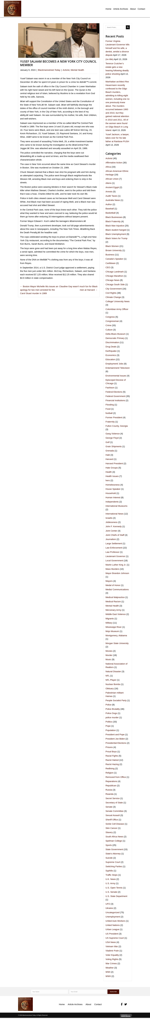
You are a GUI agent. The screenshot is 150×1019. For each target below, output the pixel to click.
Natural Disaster (113, 671)
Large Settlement (114, 543)
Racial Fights (112, 756)
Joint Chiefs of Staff (115, 535)
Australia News (113, 200)
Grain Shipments (114, 446)
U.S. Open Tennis (114, 887)
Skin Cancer (111, 828)
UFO (108, 904)
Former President (114, 417)
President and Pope (115, 734)
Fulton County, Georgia (117, 426)
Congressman (112, 321)
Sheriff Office (112, 819)
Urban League (112, 929)
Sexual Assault (113, 815)
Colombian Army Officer (117, 309)
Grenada (110, 450)
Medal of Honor (113, 585)
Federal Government (115, 396)
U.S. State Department (116, 896)
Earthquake (111, 351)
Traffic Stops (111, 875)
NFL (108, 675)
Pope (108, 726)
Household (111, 493)
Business (110, 254)
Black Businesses (114, 217)
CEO (108, 267)
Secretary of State (114, 802)
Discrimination (112, 342)
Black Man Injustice (115, 225)
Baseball (110, 208)
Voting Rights (112, 959)
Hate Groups (112, 467)
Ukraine (109, 908)
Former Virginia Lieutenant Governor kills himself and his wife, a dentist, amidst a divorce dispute (117, 48)
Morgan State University (117, 643)
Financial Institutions (115, 400)
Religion (109, 773)
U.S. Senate (111, 892)
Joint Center (111, 531)
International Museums (116, 506)
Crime (108, 325)
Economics (111, 355)
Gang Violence (113, 433)
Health (109, 472)
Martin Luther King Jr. (116, 565)
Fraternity (110, 421)
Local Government (114, 560)
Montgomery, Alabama (116, 635)
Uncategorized (112, 912)
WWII (108, 976)
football (109, 413)
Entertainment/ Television (118, 368)
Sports (109, 845)
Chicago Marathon (114, 276)
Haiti (108, 455)
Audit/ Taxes (111, 196)
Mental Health (77, 70)
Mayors (109, 581)
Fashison (110, 387)
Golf (107, 442)
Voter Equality (112, 955)
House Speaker (113, 489)
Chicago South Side (115, 284)
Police (108, 704)
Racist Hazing (112, 764)
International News (114, 514)
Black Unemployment (116, 234)
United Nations (113, 925)
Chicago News (112, 280)
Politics (109, 721)
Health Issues (112, 476)
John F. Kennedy (114, 526)
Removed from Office (116, 777)
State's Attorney (113, 853)
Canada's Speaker (114, 259)
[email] (87, 991)
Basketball (111, 213)
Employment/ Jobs (114, 363)
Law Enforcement (114, 547)
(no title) (109, 59)
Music (108, 659)
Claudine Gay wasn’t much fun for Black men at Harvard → (78, 288)
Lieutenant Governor (115, 556)
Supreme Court (113, 862)
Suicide (109, 858)
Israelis (109, 518)
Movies (109, 651)
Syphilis (109, 870)
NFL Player (111, 680)
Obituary (110, 688)
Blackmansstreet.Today (49, 70)
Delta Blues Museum (115, 334)
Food (108, 409)
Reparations (111, 781)
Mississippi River (114, 627)
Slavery (109, 832)
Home (62, 1004)
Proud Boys (111, 751)
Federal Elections (114, 392)
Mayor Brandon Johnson (117, 573)
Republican (111, 785)
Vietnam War (112, 946)
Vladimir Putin (112, 950)
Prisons (109, 747)
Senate (109, 807)
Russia (109, 790)
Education (110, 359)
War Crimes (111, 963)
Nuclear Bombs (113, 684)
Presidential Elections (116, 743)
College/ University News (118, 301)
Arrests (109, 191)
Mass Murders (112, 569)
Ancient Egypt (112, 187)
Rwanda (109, 794)
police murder (112, 717)
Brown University (114, 250)
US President (112, 933)
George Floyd (112, 438)
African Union (112, 179)
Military (109, 623)
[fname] (49, 991)
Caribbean (111, 263)
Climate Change (113, 297)
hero (108, 480)
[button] (113, 991)
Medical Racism (113, 601)
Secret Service (113, 798)
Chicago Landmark (115, 271)
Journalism (111, 539)
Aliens (108, 183)
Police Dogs (111, 713)
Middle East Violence (116, 614)
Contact (98, 1004)
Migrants (110, 618)
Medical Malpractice (115, 597)
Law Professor (112, 552)
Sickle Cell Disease (115, 824)
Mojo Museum (112, 631)
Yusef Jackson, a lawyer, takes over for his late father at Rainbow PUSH (117, 138)
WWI (108, 972)
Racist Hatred (112, 760)
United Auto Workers (115, 921)
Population (111, 730)
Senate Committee (114, 811)
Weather (110, 967)
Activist (66, 70)
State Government (114, 849)
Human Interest (113, 497)
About (88, 1004)
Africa (108, 167)
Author (109, 204)
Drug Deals (111, 346)
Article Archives (75, 1004)
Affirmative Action (114, 162)
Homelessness (113, 485)
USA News (111, 942)
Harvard (109, 459)
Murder (109, 655)
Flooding (110, 404)
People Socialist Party (116, 700)
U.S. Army (110, 883)
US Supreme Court (115, 938)
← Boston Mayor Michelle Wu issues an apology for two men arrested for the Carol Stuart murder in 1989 (39, 290)
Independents (112, 501)
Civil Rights (111, 293)
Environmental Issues (116, 375)
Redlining (110, 768)
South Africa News (114, 836)
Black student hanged (116, 230)
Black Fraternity (113, 221)
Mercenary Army (113, 610)
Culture (109, 329)
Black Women (112, 246)
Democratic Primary (115, 338)
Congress (110, 317)
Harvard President (114, 463)
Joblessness (111, 522)
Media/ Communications (117, 589)
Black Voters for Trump (116, 238)
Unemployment (113, 916)
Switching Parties (114, 866)
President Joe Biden (115, 739)
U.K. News (111, 879)
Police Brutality (113, 709)
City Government (114, 288)
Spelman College (114, 841)
